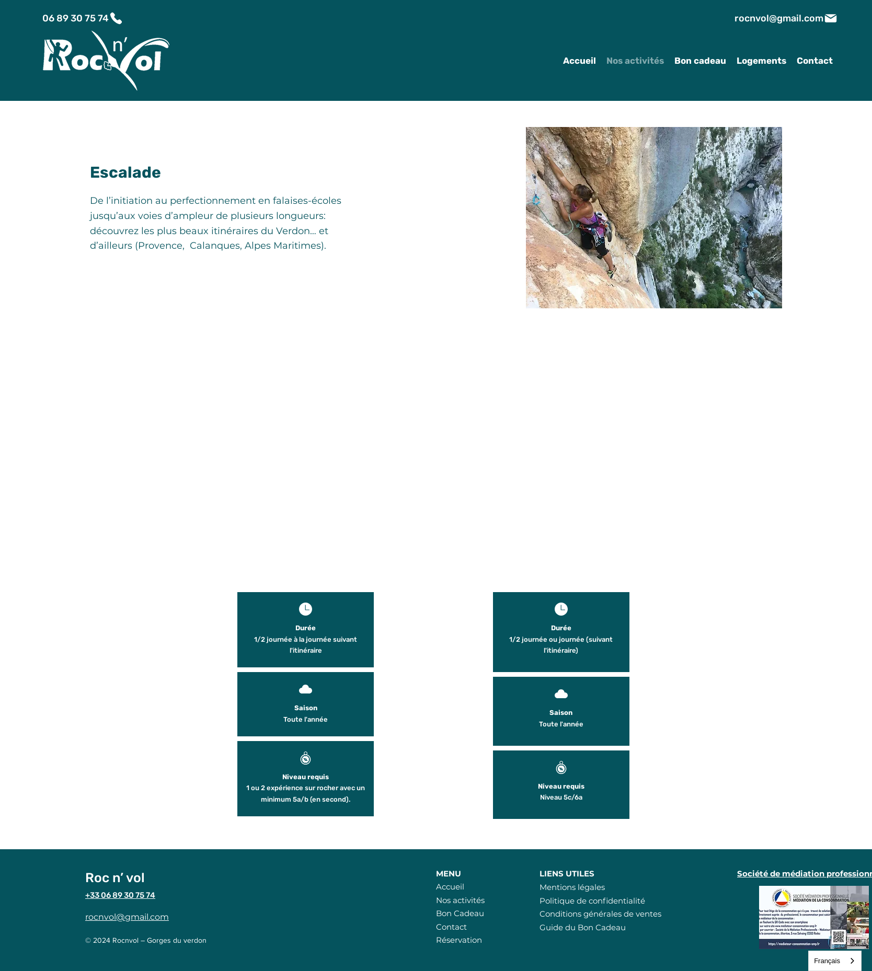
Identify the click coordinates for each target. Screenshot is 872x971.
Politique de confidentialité (592, 901)
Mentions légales (572, 887)
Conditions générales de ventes (600, 914)
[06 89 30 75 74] (82, 18)
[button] (654, 217)
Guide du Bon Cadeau (583, 927)
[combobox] (835, 961)
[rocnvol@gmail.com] (786, 18)
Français (827, 961)
